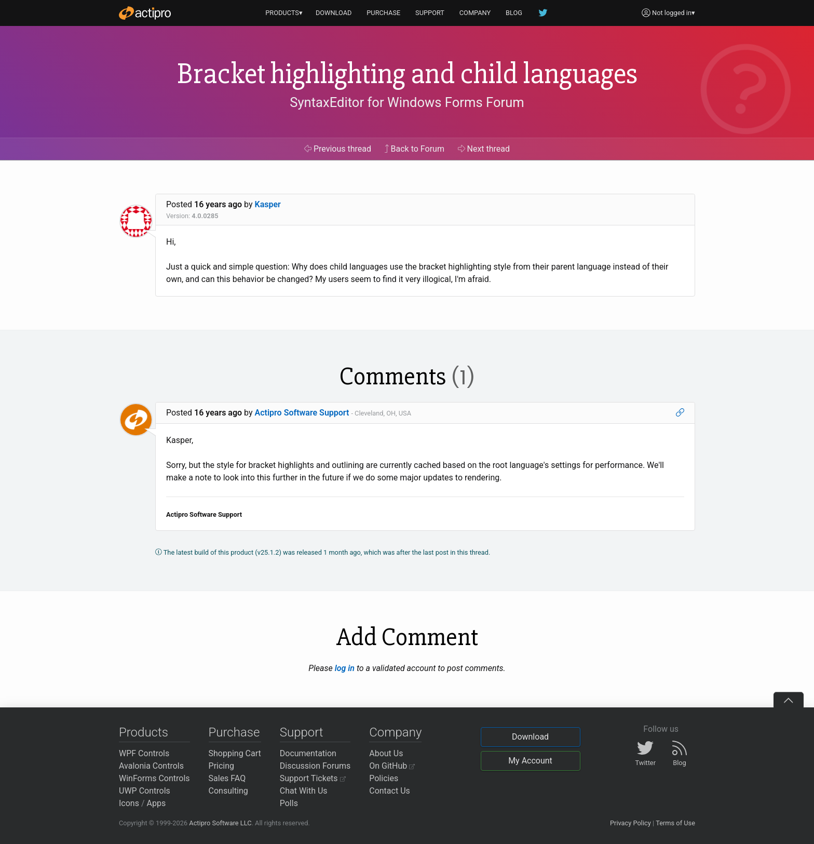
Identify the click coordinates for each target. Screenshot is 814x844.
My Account (530, 761)
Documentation (308, 753)
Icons (129, 803)
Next (484, 149)
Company (395, 732)
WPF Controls (144, 753)
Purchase (234, 732)
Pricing (222, 766)
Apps (156, 803)
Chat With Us (304, 791)
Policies (383, 778)
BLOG (514, 13)
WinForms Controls (154, 778)
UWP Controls (144, 791)
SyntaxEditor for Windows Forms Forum (407, 102)
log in (345, 668)
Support (301, 732)
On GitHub (392, 766)
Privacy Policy (630, 823)
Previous (337, 149)
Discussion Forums (315, 766)
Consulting (228, 791)
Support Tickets (313, 778)
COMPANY (475, 13)
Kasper (268, 204)
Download (530, 737)
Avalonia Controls (151, 766)
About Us (386, 753)
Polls (289, 803)
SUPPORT (429, 13)
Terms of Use (675, 823)
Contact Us (389, 791)
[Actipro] (145, 13)
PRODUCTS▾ (284, 13)
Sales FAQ (227, 778)
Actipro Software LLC (220, 823)
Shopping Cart (235, 753)
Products (143, 732)
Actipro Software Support (302, 413)
